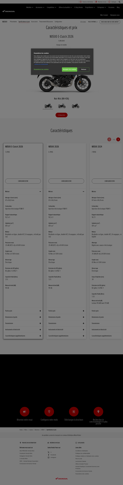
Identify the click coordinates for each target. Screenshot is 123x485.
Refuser (83, 69)
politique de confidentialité (41, 64)
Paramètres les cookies (41, 69)
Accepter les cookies (69, 69)
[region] (62, 61)
